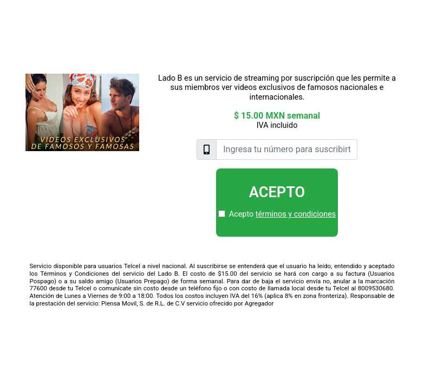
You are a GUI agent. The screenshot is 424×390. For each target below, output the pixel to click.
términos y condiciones (296, 214)
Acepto (277, 192)
